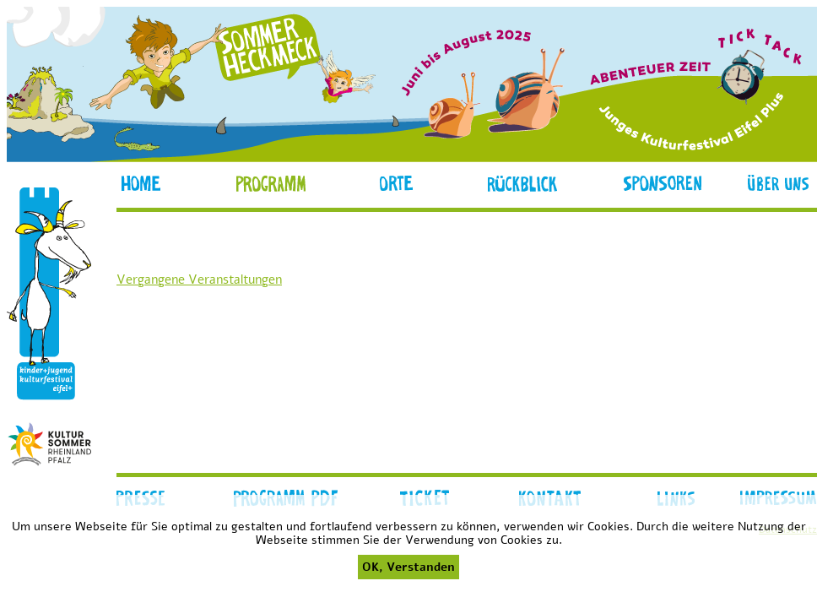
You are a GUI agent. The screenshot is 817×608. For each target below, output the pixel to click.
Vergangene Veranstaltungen (199, 279)
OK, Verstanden (408, 567)
